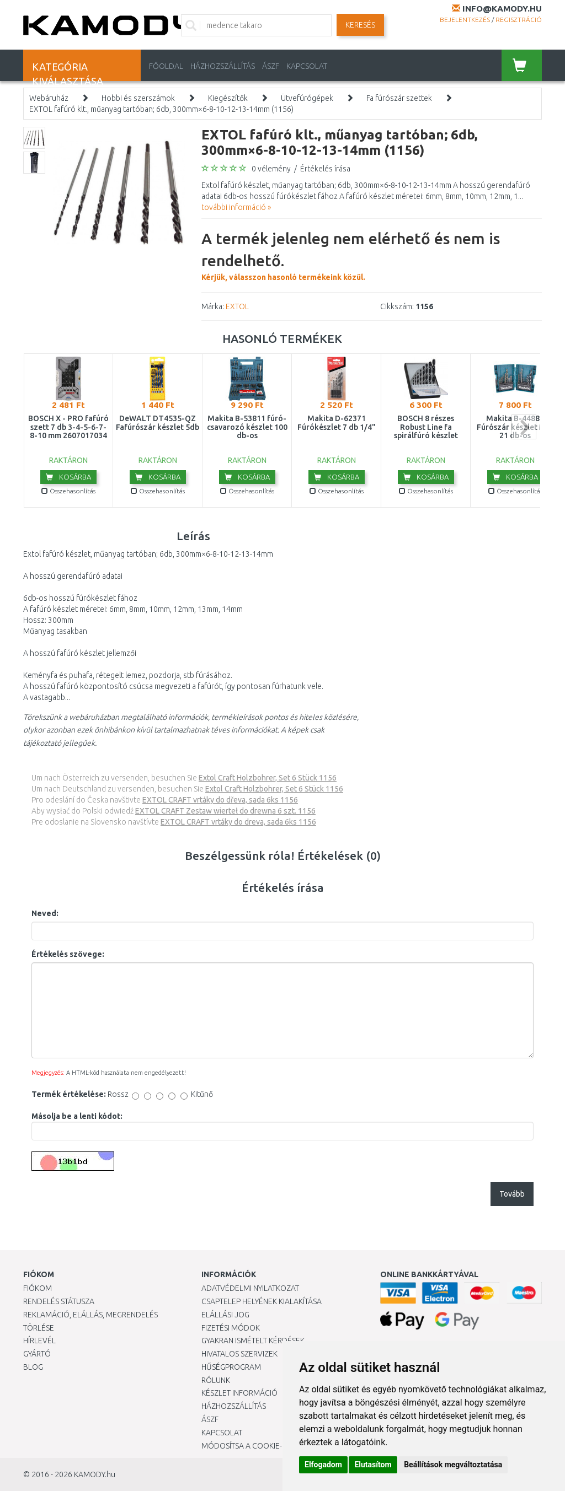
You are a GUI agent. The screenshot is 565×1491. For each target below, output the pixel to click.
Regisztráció (518, 19)
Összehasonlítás (68, 490)
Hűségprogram (231, 1367)
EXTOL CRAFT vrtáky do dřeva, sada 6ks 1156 (220, 799)
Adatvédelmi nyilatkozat (250, 1288)
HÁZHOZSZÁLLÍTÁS (222, 66)
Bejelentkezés (465, 19)
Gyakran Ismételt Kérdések (253, 1340)
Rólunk (215, 1380)
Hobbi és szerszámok (138, 98)
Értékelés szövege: (67, 954)
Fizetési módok (230, 1327)
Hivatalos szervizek (239, 1353)
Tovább (512, 1193)
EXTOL (237, 306)
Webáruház (48, 98)
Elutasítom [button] (372, 1464)
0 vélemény (271, 168)
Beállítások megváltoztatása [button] (453, 1464)
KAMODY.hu (94, 1474)
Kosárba (68, 477)
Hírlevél (39, 1340)
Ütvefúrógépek (307, 98)
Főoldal (166, 66)
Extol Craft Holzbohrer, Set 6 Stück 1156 (268, 777)
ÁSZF (270, 66)
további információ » (236, 207)
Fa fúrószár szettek (399, 98)
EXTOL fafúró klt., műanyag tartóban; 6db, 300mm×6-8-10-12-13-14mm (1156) (161, 109)
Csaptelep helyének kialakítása (261, 1301)
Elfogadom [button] (323, 1464)
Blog (33, 1367)
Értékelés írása (325, 168)
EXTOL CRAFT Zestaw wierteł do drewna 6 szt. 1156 (225, 810)
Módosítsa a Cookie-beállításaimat (270, 1445)
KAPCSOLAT (306, 66)
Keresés (360, 24)
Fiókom (37, 1288)
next (523, 427)
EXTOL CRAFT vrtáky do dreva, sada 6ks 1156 (238, 821)
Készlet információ (239, 1392)
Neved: (44, 913)
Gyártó (37, 1353)
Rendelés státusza (58, 1301)
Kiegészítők (228, 98)
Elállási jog (225, 1314)
